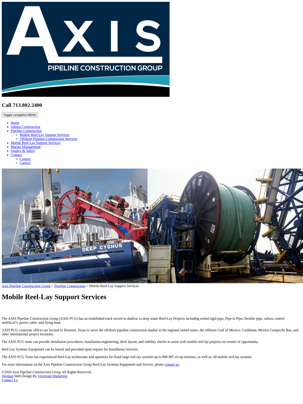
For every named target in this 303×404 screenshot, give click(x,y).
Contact (16, 155)
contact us (172, 364)
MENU (20, 115)
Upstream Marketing (52, 376)
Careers (25, 163)
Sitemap (7, 376)
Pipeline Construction (26, 131)
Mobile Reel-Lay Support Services (44, 135)
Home (15, 123)
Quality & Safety (23, 151)
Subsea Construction (25, 127)
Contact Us (10, 380)
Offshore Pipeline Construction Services (48, 139)
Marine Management (26, 147)
